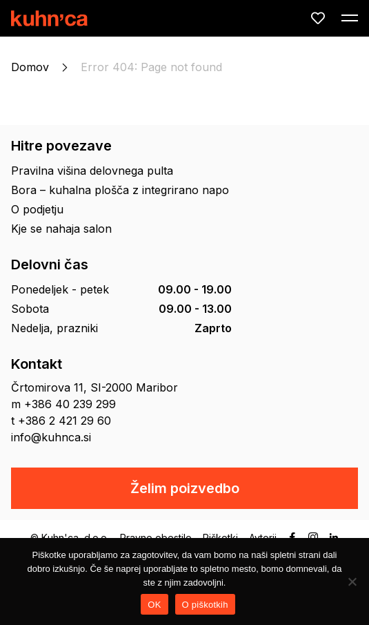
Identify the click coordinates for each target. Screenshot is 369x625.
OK (154, 604)
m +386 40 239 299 (63, 404)
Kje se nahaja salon (61, 228)
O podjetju (37, 209)
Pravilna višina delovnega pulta (92, 170)
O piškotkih (205, 604)
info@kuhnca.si (51, 437)
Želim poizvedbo (184, 488)
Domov (30, 67)
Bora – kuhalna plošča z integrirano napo (120, 190)
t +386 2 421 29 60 (61, 420)
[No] (352, 581)
